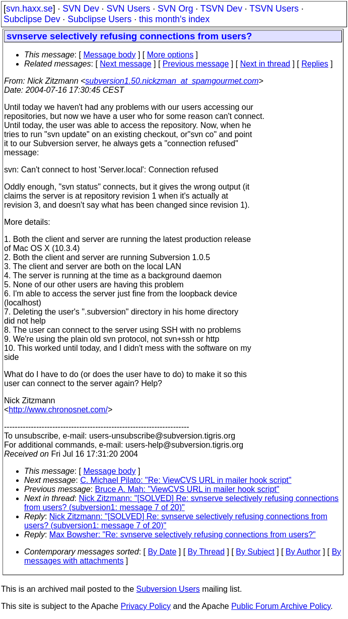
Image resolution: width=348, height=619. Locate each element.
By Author (303, 551)
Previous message (196, 63)
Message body (109, 54)
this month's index (174, 19)
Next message (125, 63)
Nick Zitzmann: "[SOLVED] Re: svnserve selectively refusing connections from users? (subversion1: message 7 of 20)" (181, 503)
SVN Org (175, 9)
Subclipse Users (99, 19)
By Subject (255, 551)
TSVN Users (274, 9)
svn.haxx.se (29, 9)
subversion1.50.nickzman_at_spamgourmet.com (171, 81)
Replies (315, 63)
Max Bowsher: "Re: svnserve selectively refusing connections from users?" (182, 534)
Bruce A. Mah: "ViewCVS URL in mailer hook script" (187, 489)
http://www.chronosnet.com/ (58, 409)
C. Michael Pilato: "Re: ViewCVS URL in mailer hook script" (186, 480)
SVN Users (128, 9)
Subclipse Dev (32, 19)
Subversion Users (168, 589)
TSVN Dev (221, 9)
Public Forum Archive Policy (280, 606)
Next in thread (265, 63)
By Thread (206, 551)
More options (170, 54)
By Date (162, 551)
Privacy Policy (145, 606)
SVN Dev (80, 9)
